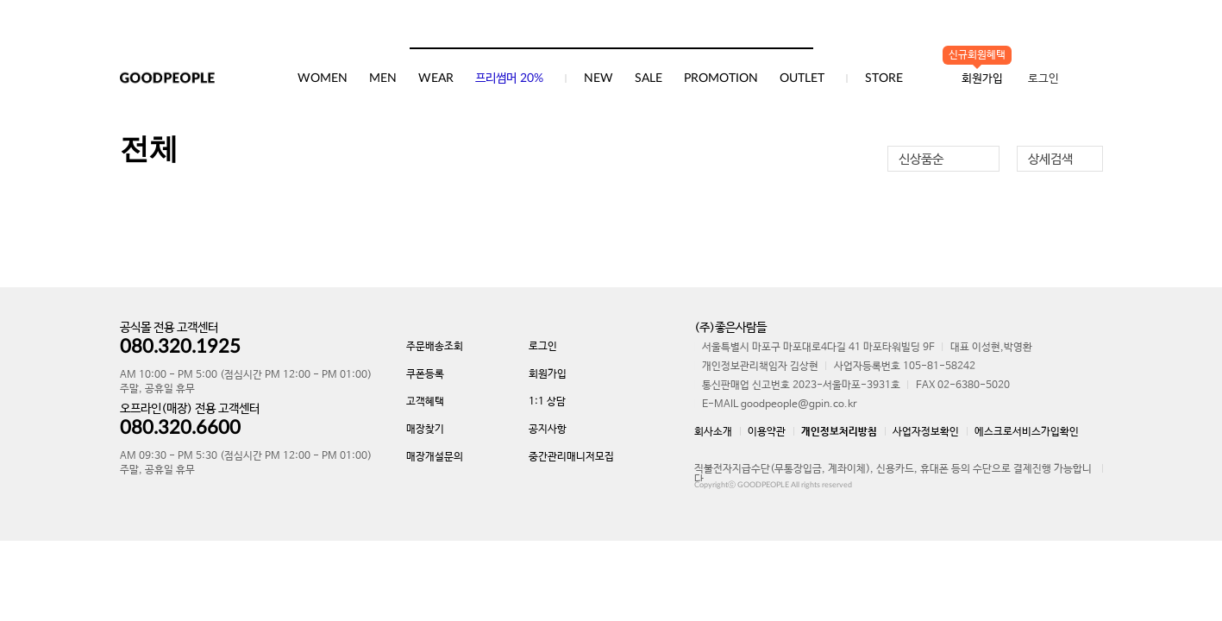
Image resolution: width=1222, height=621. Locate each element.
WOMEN (323, 78)
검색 (799, 30)
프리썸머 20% (509, 78)
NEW (598, 78)
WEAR (436, 78)
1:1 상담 (547, 402)
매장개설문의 (434, 457)
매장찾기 (425, 429)
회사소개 (713, 432)
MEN (383, 78)
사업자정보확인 (926, 432)
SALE (648, 78)
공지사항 (548, 429)
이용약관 (767, 432)
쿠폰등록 (425, 374)
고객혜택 (425, 402)
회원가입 (548, 374)
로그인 (1043, 78)
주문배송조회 (434, 347)
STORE (884, 78)
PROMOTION (721, 78)
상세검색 (1050, 159)
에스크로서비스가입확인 (1026, 432)
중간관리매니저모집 (571, 457)
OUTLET (802, 78)
